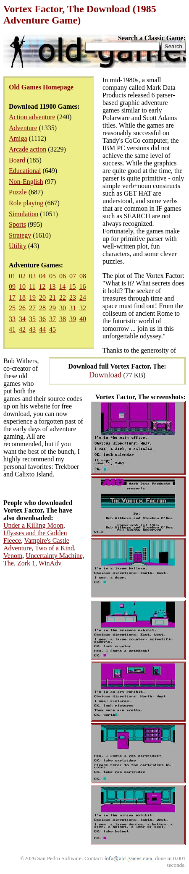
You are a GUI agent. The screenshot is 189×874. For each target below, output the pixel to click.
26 (22, 307)
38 (62, 318)
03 (32, 276)
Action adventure (32, 116)
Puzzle (18, 192)
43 (32, 329)
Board (17, 160)
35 (32, 318)
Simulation (23, 213)
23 (72, 297)
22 (62, 297)
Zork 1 (26, 563)
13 (52, 286)
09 (12, 286)
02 (22, 276)
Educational (25, 170)
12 (42, 286)
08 (82, 276)
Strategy (20, 235)
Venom (12, 555)
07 (72, 276)
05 (52, 276)
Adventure (23, 127)
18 (22, 297)
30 (62, 307)
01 (12, 276)
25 (12, 307)
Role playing (26, 203)
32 (82, 307)
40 (82, 318)
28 (42, 307)
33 (12, 318)
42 (22, 329)
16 (82, 286)
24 (82, 297)
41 (12, 329)
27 (32, 307)
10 (22, 286)
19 (32, 297)
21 (52, 297)
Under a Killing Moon (33, 525)
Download (105, 374)
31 (72, 307)
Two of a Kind (54, 548)
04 (42, 276)
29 (52, 307)
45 (52, 329)
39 (72, 318)
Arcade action (27, 149)
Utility (17, 245)
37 (52, 318)
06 (62, 276)
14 (62, 286)
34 (22, 318)
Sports (17, 224)
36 (42, 318)
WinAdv (50, 563)
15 (72, 286)
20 (42, 297)
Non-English (26, 181)
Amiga (18, 138)
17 (12, 297)
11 (32, 286)
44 (42, 329)
